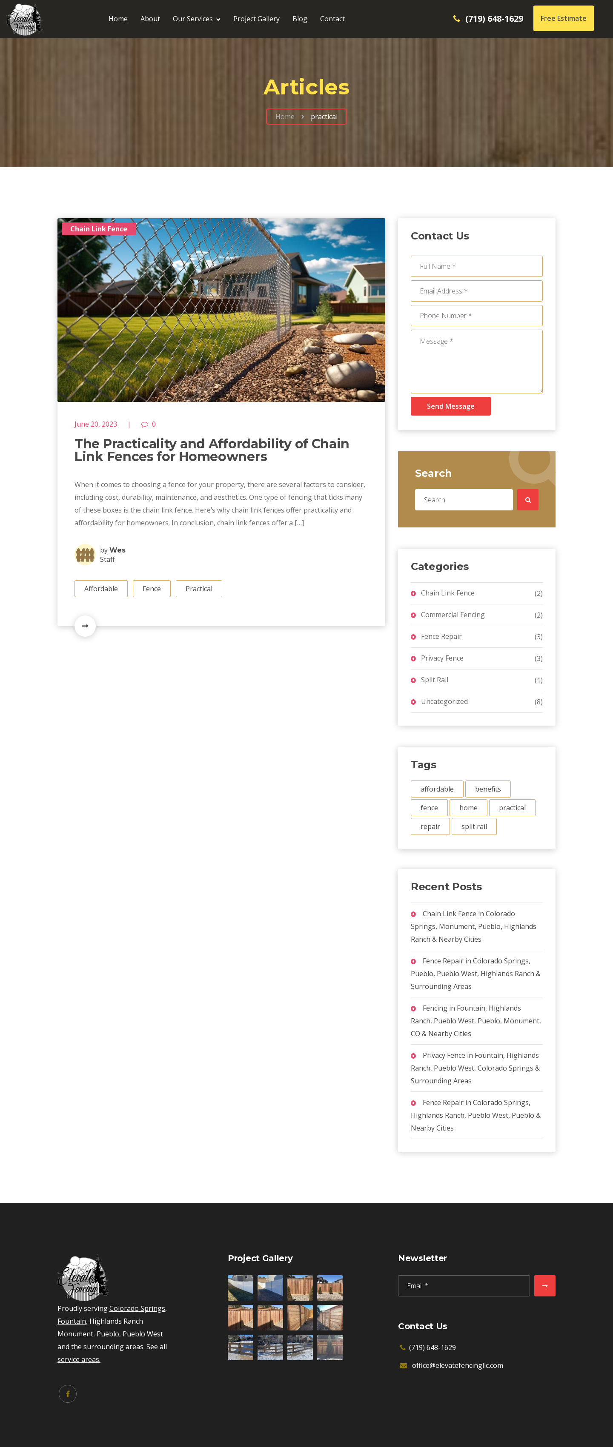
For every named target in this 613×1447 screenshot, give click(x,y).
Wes (117, 550)
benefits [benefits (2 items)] (488, 789)
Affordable (101, 588)
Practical (199, 588)
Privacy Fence (442, 658)
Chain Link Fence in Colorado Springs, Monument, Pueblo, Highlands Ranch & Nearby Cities (473, 926)
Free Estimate (564, 18)
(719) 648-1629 (494, 18)
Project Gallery (256, 18)
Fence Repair (441, 636)
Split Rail (434, 679)
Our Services (193, 18)
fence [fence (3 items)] (429, 807)
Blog (299, 18)
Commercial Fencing (453, 614)
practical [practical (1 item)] (512, 807)
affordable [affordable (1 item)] (437, 789)
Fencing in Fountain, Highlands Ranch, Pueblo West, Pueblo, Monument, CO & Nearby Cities (476, 1020)
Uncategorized (444, 701)
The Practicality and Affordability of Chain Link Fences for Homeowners (211, 450)
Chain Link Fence (98, 229)
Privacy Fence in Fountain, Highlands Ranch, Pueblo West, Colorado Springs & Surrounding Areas (475, 1068)
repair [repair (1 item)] (430, 826)
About (150, 18)
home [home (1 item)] (468, 807)
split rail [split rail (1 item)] (474, 826)
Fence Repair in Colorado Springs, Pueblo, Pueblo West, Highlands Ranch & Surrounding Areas (476, 973)
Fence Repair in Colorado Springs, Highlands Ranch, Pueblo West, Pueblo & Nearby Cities (476, 1115)
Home (118, 18)
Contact (332, 18)
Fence (152, 588)
